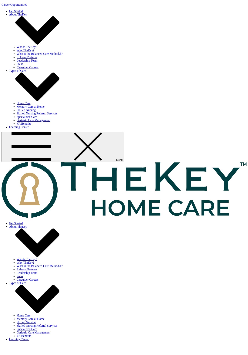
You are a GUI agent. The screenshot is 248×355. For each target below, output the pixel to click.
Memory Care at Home (31, 106)
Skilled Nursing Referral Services (37, 113)
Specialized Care (27, 116)
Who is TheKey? (27, 47)
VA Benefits (24, 123)
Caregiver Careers (28, 67)
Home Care (23, 103)
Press (20, 64)
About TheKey (18, 14)
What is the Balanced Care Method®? (40, 53)
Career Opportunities (14, 4)
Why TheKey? (25, 50)
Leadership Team (27, 60)
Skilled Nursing (26, 110)
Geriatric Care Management (33, 120)
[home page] (124, 216)
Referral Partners (27, 57)
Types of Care (17, 70)
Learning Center (19, 127)
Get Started (16, 11)
